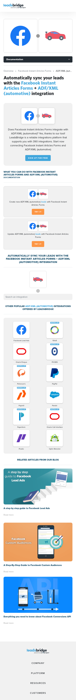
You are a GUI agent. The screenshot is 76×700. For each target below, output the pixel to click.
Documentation (14, 59)
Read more (9, 514)
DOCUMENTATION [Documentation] (12, 177)
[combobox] (38, 297)
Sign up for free (38, 158)
